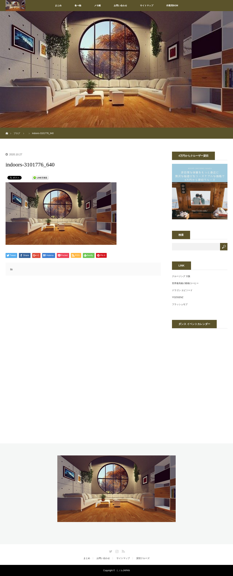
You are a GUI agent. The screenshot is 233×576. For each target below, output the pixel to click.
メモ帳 (97, 5)
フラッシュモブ (180, 304)
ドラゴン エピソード (182, 290)
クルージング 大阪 (181, 276)
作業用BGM (172, 5)
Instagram (116, 550)
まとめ (58, 5)
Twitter (110, 550)
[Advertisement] (53, 317)
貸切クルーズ (143, 558)
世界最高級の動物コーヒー (185, 283)
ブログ (16, 133)
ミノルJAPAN (123, 570)
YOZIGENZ (177, 297)
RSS (123, 550)
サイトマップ (146, 5)
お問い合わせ (120, 5)
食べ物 (78, 5)
